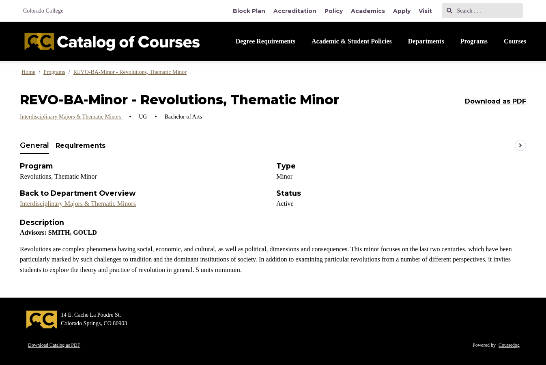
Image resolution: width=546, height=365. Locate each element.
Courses (515, 41)
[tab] (34, 145)
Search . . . (464, 11)
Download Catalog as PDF (54, 345)
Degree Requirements (265, 41)
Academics (368, 11)
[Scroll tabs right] (520, 145)
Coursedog (509, 345)
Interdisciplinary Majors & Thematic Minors (71, 117)
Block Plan (249, 11)
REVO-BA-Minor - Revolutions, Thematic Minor (130, 72)
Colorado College (43, 11)
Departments (426, 41)
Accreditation (294, 11)
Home (28, 72)
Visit (425, 11)
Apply (402, 11)
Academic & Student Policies (352, 41)
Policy (334, 11)
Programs (474, 41)
